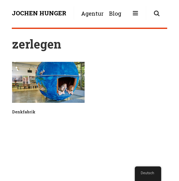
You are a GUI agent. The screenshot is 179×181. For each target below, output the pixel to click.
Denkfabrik (23, 111)
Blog (115, 13)
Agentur (92, 13)
